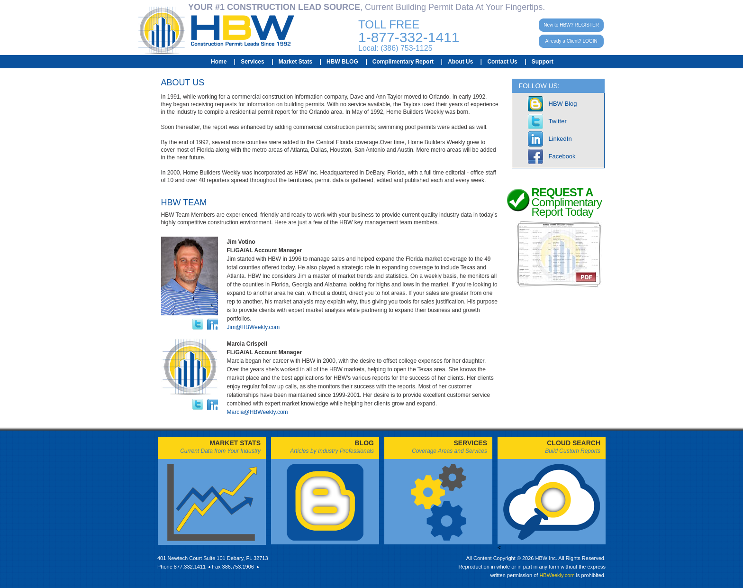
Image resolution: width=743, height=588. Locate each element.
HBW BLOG (342, 61)
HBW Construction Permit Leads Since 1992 (216, 30)
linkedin (212, 324)
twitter (197, 324)
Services (252, 61)
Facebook (562, 156)
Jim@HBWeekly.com (253, 327)
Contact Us (502, 61)
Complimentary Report (403, 61)
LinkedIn (560, 138)
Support (542, 61)
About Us (460, 61)
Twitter (558, 121)
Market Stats (295, 61)
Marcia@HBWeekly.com (257, 412)
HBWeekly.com (556, 575)
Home (219, 61)
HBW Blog (563, 103)
